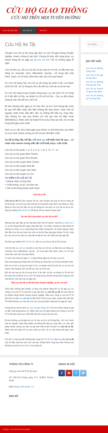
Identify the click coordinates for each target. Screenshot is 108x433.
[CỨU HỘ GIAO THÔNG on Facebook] (61, 373)
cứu (10, 276)
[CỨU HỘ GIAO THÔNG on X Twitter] (76, 373)
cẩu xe (22, 248)
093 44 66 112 (24, 210)
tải (19, 276)
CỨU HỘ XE (29, 30)
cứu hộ (65, 339)
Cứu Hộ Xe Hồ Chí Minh (20, 429)
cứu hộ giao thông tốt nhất (41, 308)
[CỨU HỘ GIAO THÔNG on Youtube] (69, 373)
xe (16, 276)
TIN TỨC (43, 30)
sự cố (29, 258)
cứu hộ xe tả (28, 298)
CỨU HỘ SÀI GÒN (10, 30)
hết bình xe (38, 139)
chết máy (64, 320)
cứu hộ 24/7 (43, 59)
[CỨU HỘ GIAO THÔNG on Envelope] (83, 373)
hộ (13, 276)
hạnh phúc (24, 346)
